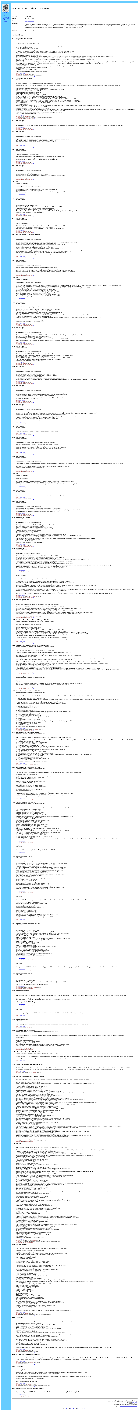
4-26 (13, 599)
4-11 (13, 302)
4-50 (13, 1354)
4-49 (13, 1317)
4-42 (13, 1019)
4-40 (13, 990)
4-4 (13, 165)
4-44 (13, 1051)
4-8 (13, 234)
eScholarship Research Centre (126, 1399)
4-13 (13, 346)
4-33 (13, 802)
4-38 (13, 962)
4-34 (13, 845)
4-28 (13, 645)
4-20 (13, 473)
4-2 (13, 131)
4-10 (13, 277)
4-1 (13, 120)
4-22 (13, 501)
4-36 (13, 895)
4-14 (13, 366)
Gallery (6, 20)
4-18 (13, 437)
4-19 (13, 456)
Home (5, 16)
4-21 (13, 490)
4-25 (13, 574)
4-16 (13, 404)
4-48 (13, 1244)
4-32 (13, 767)
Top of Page (66, 1408)
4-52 (13, 1388)
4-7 (13, 218)
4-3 (13, 149)
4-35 (13, 856)
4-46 (13, 1076)
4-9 (13, 260)
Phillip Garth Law (29, 21)
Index (5, 21)
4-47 (13, 1143)
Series (74, 1408)
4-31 (13, 732)
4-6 (13, 198)
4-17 (13, 426)
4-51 (13, 1366)
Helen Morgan (134, 1402)
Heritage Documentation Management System (128, 1406)
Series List (6, 18)
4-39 (13, 973)
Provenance (6, 17)
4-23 (13, 517)
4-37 (13, 923)
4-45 (13, 1064)
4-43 (13, 1030)
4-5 (13, 181)
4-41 (13, 1008)
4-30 (13, 691)
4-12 (13, 327)
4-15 (13, 385)
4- (12, 38)
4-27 (13, 620)
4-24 (13, 548)
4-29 (13, 676)
